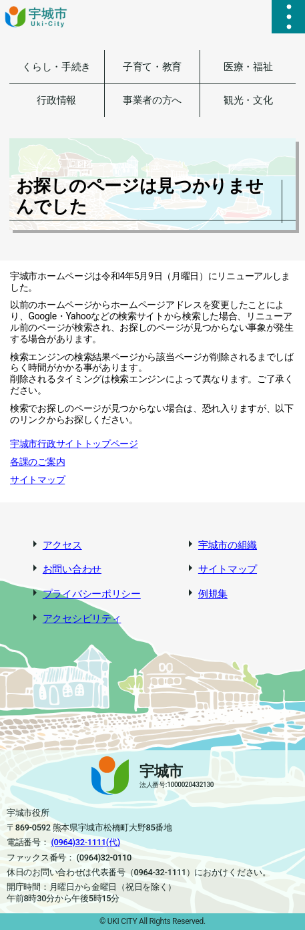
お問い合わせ (72, 569)
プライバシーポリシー (92, 594)
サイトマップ (37, 479)
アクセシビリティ (82, 619)
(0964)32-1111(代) (85, 842)
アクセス (62, 545)
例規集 (213, 594)
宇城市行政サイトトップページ (74, 443)
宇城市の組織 (227, 545)
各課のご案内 (37, 461)
